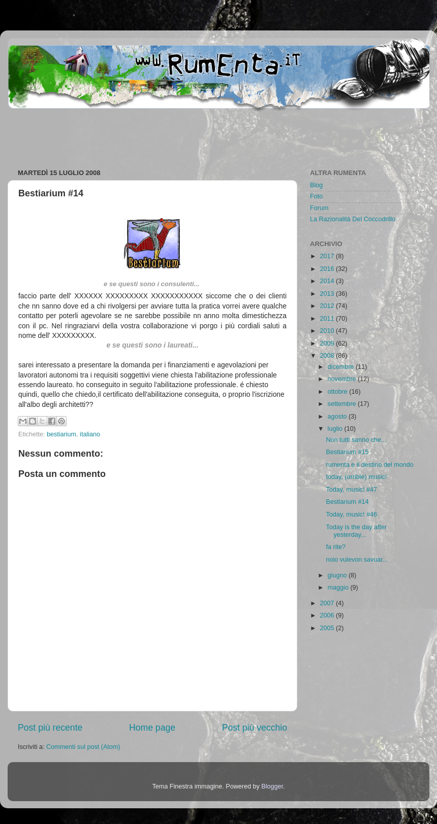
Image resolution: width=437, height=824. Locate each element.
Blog (316, 185)
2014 (328, 281)
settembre (343, 403)
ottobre (339, 391)
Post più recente (50, 728)
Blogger (272, 786)
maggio (339, 587)
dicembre (342, 366)
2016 (328, 268)
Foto (316, 196)
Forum (319, 208)
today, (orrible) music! (356, 476)
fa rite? (336, 547)
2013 (328, 293)
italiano (90, 434)
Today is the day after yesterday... (356, 531)
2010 (328, 330)
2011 (328, 318)
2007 (328, 603)
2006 (328, 615)
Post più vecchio (254, 728)
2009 (328, 343)
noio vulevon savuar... (357, 559)
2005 (328, 628)
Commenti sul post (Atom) (83, 746)
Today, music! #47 (351, 489)
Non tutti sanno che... (356, 439)
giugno (338, 575)
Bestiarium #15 (347, 452)
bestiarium (61, 434)
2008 (328, 355)
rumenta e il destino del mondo (369, 464)
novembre (343, 379)
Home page (152, 728)
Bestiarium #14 (347, 501)
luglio (336, 428)
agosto (338, 416)
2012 (328, 306)
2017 (328, 256)
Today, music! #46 (351, 514)
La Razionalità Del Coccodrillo (352, 219)
